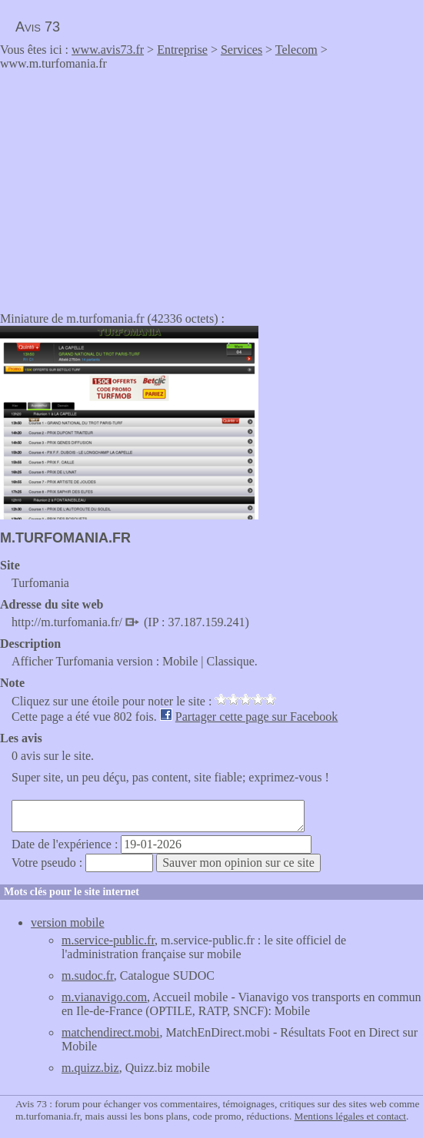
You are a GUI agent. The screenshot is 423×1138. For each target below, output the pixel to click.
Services (241, 49)
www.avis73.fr (108, 49)
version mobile (68, 922)
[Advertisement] (129, 186)
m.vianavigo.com (104, 997)
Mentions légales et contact (350, 1116)
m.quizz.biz (90, 1067)
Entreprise (182, 49)
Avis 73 (37, 27)
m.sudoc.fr (88, 975)
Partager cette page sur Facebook (256, 716)
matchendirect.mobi (111, 1032)
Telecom (296, 49)
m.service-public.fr (108, 940)
